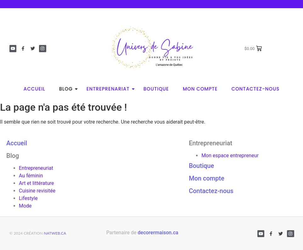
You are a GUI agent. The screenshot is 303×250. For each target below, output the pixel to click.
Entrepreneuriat (36, 168)
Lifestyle (28, 198)
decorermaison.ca (158, 233)
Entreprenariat (110, 89)
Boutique (156, 89)
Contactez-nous (255, 89)
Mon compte (200, 89)
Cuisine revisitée (37, 191)
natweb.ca (55, 233)
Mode (25, 206)
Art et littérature (36, 183)
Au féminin (31, 176)
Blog (67, 89)
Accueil (34, 89)
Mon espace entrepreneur (230, 155)
